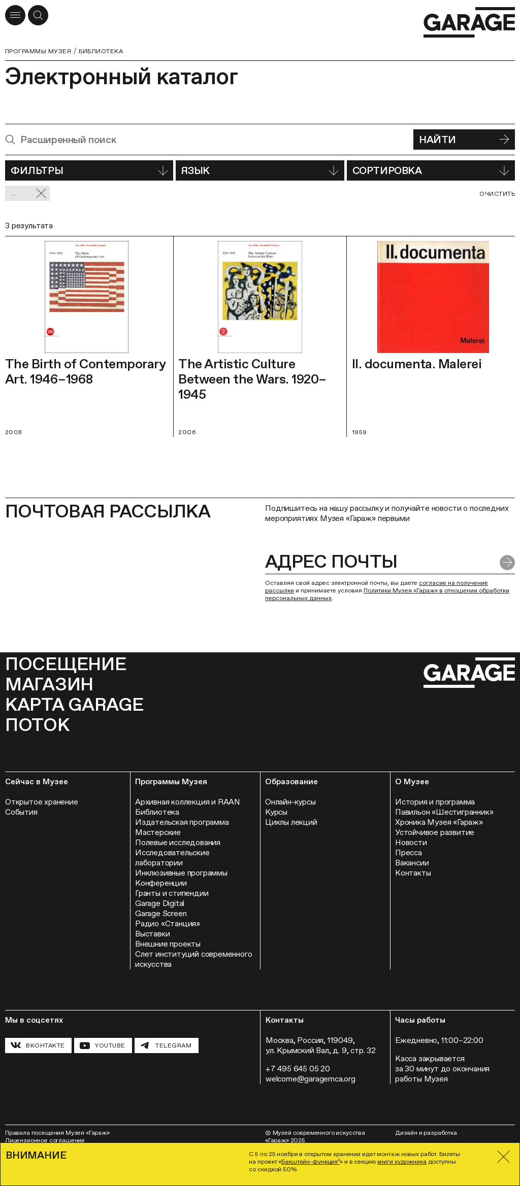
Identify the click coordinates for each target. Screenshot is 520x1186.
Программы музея (38, 51)
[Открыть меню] (15, 15)
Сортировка (430, 170)
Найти (464, 139)
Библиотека (101, 51)
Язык (259, 170)
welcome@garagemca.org (310, 1079)
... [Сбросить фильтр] (29, 193)
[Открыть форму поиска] (38, 15)
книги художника (402, 1161)
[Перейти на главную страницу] (469, 22)
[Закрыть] (503, 1156)
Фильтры (89, 170)
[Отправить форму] (507, 562)
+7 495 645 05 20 (298, 1068)
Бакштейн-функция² (310, 1161)
